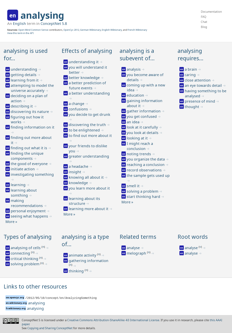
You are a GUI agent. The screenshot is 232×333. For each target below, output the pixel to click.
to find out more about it (90, 135)
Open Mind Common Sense (33, 29)
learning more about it (89, 208)
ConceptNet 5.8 (54, 23)
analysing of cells (26, 247)
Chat (204, 22)
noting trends (139, 153)
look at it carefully (143, 127)
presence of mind (200, 101)
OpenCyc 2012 (71, 29)
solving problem (25, 263)
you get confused (142, 116)
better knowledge (85, 77)
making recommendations (27, 203)
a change (77, 103)
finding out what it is (29, 147)
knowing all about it (87, 177)
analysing (42, 15)
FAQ (203, 17)
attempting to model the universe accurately (32, 88)
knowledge (79, 182)
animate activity (83, 255)
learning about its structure (84, 201)
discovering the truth (88, 124)
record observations (145, 170)
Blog (204, 27)
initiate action (23, 168)
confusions (79, 109)
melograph (137, 253)
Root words (193, 236)
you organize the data (146, 159)
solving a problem (143, 191)
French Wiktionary (137, 29)
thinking (77, 271)
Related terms (138, 236)
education (136, 95)
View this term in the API (20, 33)
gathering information (88, 260)
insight (75, 171)
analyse (134, 247)
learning (18, 184)
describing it (22, 106)
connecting (21, 253)
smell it (133, 185)
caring (191, 74)
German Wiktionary (90, 29)
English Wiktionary (112, 29)
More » (11, 221)
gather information (144, 111)
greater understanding (89, 156)
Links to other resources (35, 286)
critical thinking (25, 258)
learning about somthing (24, 193)
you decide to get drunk (89, 114)
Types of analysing (28, 236)
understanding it (84, 61)
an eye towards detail (204, 85)
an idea (133, 121)
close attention (198, 80)
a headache (79, 166)
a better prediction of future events (87, 85)
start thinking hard (144, 196)
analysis (134, 69)
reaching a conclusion (146, 164)
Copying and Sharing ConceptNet (49, 328)
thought (192, 106)
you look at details (143, 132)
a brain (191, 69)
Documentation (211, 12)
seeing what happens (30, 216)
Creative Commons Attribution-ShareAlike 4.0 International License (113, 320)
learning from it (25, 80)
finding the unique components (27, 156)
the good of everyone (30, 163)
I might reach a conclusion (140, 146)
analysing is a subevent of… (137, 54)
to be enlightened (85, 130)
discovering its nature (30, 111)
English (19, 23)
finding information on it (32, 127)
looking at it (138, 138)
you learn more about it (89, 188)
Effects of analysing (87, 50)
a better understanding (89, 93)
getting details (24, 74)
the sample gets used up (148, 175)
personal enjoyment (29, 210)
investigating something (32, 174)
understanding (24, 69)
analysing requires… (190, 54)
